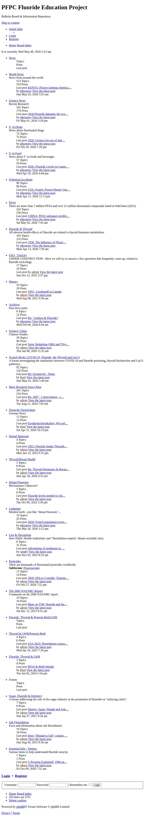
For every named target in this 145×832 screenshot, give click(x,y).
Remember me (80, 784)
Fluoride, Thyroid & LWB (24, 656)
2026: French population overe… (47, 522)
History (13, 281)
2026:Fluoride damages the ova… (48, 114)
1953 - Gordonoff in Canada (44, 291)
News (12, 58)
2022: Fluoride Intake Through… (47, 446)
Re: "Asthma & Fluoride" (43, 318)
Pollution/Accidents (20, 179)
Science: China (18, 331)
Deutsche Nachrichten (22, 410)
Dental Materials (19, 436)
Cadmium (15, 508)
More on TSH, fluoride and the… (47, 604)
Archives (14, 304)
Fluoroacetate (32, 568)
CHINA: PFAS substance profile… (49, 216)
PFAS (12, 202)
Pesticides (15, 561)
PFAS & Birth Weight (41, 666)
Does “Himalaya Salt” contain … (47, 735)
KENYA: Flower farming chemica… (50, 87)
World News (16, 74)
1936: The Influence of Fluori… (47, 242)
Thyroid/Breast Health (22, 459)
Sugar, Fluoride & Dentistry (25, 696)
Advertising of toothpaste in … (46, 548)
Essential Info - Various (23, 748)
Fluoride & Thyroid (20, 229)
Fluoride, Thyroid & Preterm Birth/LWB (33, 617)
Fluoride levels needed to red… (46, 495)
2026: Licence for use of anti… (46, 140)
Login (5, 776)
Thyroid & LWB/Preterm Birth (27, 633)
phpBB (20, 806)
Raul (23, 377)
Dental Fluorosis (19, 482)
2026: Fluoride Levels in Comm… (48, 166)
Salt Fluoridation (19, 722)
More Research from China (25, 387)
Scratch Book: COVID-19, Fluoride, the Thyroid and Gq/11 (44, 357)
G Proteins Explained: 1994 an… (47, 762)
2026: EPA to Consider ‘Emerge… (48, 578)
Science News (17, 100)
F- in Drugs (16, 127)
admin (35, 272)
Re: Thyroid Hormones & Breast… (49, 469)
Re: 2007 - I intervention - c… (46, 397)
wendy (24, 551)
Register (21, 776)
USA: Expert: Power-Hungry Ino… (49, 189)
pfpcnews (25, 91)
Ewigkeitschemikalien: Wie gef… (48, 423)
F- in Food (15, 153)
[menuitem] (12, 35)
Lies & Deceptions (20, 535)
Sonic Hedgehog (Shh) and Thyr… (48, 344)
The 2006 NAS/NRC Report (26, 591)
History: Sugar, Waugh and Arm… (48, 709)
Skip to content (10, 22)
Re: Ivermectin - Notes (41, 374)
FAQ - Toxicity (18, 255)
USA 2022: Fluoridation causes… (48, 643)
